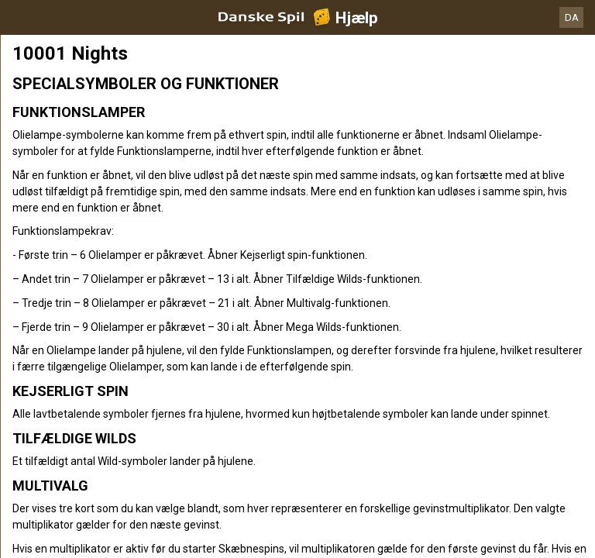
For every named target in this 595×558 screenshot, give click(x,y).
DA (572, 17)
